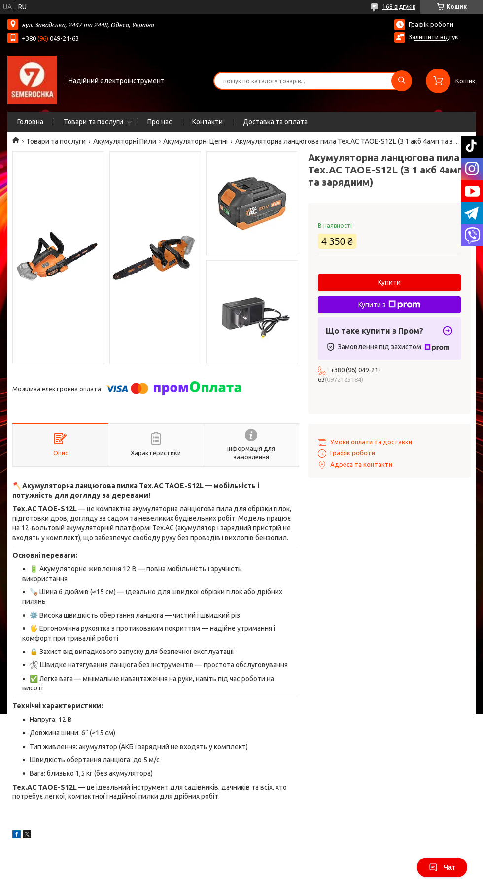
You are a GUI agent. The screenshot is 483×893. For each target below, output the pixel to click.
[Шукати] (401, 80)
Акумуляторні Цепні (195, 141)
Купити (389, 282)
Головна (30, 121)
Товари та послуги (93, 121)
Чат (442, 867)
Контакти (207, 121)
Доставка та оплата (275, 121)
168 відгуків (398, 6)
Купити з (389, 304)
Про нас (159, 121)
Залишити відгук (433, 37)
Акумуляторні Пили (124, 141)
